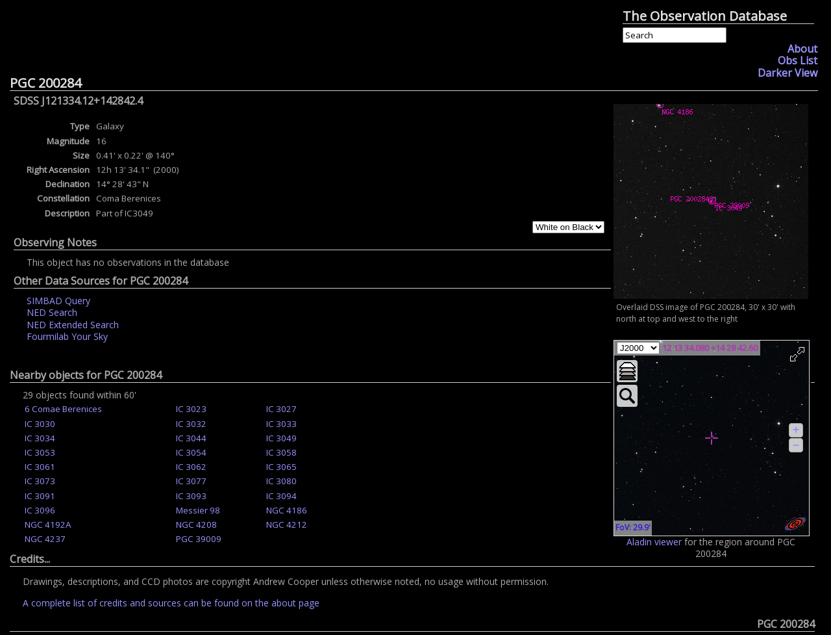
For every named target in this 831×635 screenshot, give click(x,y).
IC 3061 (40, 467)
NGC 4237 (45, 539)
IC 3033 (281, 424)
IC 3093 (191, 496)
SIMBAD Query (58, 300)
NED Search (52, 312)
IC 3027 (281, 409)
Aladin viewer (654, 542)
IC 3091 (40, 496)
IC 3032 (191, 424)
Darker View (787, 73)
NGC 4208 (196, 524)
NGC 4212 (286, 524)
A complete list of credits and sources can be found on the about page (171, 603)
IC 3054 (191, 452)
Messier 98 (198, 510)
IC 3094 (281, 496)
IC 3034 (40, 438)
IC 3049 (281, 438)
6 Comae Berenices (63, 409)
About (802, 49)
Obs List (797, 60)
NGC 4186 (286, 510)
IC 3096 (40, 510)
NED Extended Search (73, 324)
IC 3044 (191, 438)
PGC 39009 (198, 539)
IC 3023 (191, 409)
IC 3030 (40, 424)
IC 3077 (191, 481)
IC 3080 (281, 481)
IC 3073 (40, 481)
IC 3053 (40, 452)
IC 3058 (281, 452)
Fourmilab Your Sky (67, 336)
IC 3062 (191, 467)
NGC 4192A (48, 524)
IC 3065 (281, 467)
